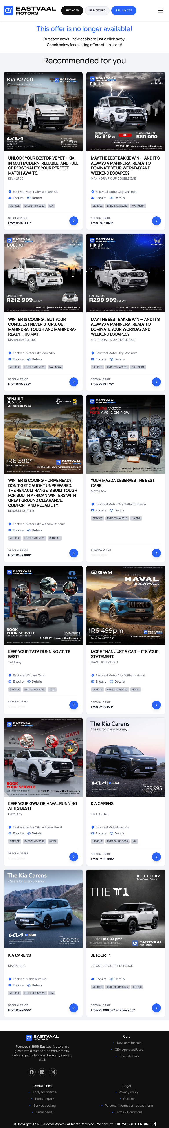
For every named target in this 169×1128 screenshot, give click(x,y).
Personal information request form (129, 1105)
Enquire (16, 198)
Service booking (44, 1105)
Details (34, 198)
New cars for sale (129, 1043)
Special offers (129, 1056)
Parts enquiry (44, 1098)
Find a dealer (44, 1112)
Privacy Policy (129, 1092)
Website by (126, 1124)
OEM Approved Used (129, 1049)
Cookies (128, 1098)
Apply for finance (45, 1092)
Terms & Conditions (128, 1112)
